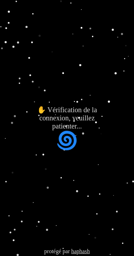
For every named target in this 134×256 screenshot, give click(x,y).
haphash (80, 251)
